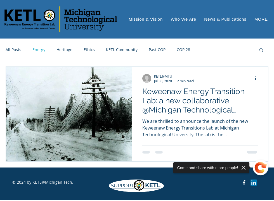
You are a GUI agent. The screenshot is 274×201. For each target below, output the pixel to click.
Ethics (89, 49)
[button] (261, 19)
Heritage (64, 49)
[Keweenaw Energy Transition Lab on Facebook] (244, 183)
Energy (38, 49)
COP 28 (183, 49)
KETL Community (122, 49)
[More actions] (257, 78)
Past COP (157, 49)
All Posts (13, 49)
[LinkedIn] (254, 183)
